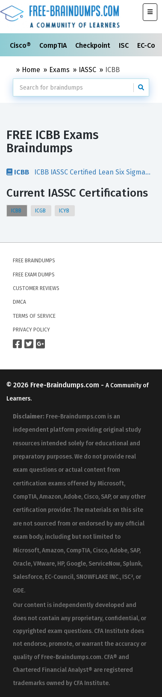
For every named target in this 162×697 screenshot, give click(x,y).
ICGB (41, 211)
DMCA (19, 302)
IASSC (87, 70)
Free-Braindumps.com (65, 385)
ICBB (17, 211)
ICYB (65, 211)
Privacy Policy (31, 330)
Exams (59, 70)
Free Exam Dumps (34, 275)
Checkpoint (93, 45)
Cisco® (21, 45)
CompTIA (53, 45)
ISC (124, 45)
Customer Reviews (36, 288)
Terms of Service (34, 316)
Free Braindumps (34, 261)
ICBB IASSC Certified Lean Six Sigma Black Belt (75, 172)
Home (31, 70)
